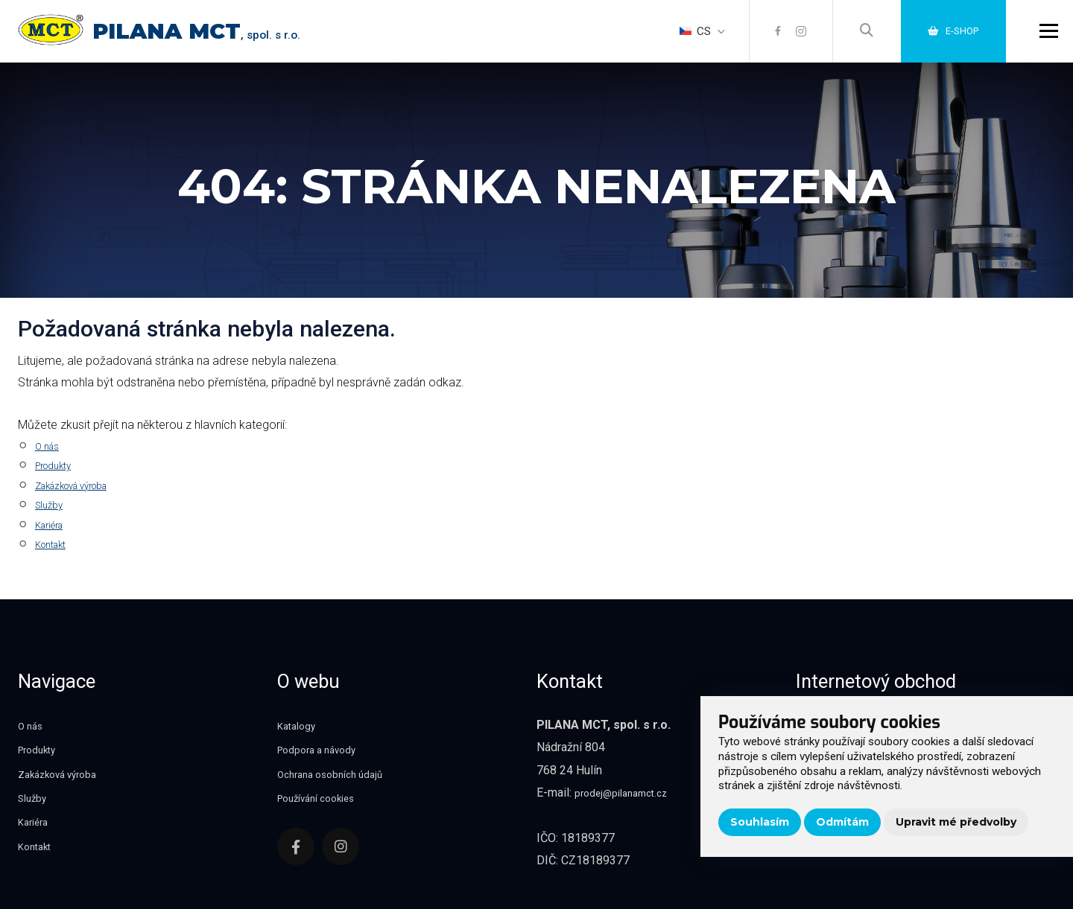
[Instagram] (786, 37)
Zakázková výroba (84, 485)
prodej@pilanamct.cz (629, 792)
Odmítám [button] (842, 822)
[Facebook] (761, 37)
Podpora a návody (324, 749)
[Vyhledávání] (853, 37)
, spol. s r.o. (226, 41)
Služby (52, 504)
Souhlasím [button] (759, 822)
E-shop (946, 37)
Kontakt (55, 544)
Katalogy (300, 725)
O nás (50, 445)
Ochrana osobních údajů (338, 774)
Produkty (58, 465)
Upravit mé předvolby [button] (956, 822)
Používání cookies (325, 798)
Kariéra (53, 524)
